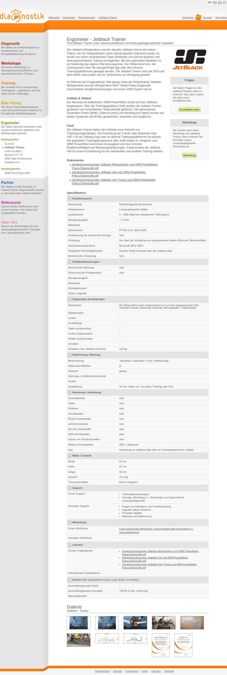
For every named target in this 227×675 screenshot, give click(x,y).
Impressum (131, 671)
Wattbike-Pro (12, 162)
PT (224, 2)
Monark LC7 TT (14, 154)
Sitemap (169, 671)
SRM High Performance (18, 158)
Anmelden (221, 17)
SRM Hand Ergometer (17, 173)
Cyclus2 (9, 143)
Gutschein (191, 18)
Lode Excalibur (13, 151)
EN (215, 2)
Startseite (53, 17)
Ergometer (69, 17)
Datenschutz (102, 671)
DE (210, 2)
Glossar (117, 671)
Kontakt (207, 17)
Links (145, 671)
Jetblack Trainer (108, 17)
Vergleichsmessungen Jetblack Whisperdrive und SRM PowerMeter (114, 164)
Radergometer (87, 17)
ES (220, 2)
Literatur (156, 671)
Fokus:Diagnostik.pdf (85, 168)
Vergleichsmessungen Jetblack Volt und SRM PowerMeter (109, 172)
